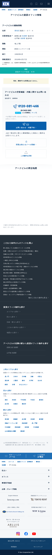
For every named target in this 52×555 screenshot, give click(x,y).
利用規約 (14, 546)
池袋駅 (35, 10)
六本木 (15, 376)
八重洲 (15, 380)
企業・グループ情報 (9, 489)
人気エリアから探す (10, 369)
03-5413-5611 (26, 110)
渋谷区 (14, 400)
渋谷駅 (33, 419)
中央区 (33, 400)
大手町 (31, 380)
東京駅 (7, 419)
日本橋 (24, 376)
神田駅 (27, 427)
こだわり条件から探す (15, 327)
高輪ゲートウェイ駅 (11, 423)
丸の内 (40, 380)
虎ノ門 (7, 376)
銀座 (6, 384)
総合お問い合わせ (14, 541)
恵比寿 (7, 380)
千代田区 (23, 400)
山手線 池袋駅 (12, 353)
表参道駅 (24, 423)
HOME (3, 10)
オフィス (11, 461)
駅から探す (7, 410)
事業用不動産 (7, 483)
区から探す (11, 317)
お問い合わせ (41, 4)
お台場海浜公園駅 (10, 431)
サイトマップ (38, 546)
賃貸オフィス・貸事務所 (16, 10)
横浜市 (24, 404)
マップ (34, 112)
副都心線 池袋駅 (12, 347)
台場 (13, 384)
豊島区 (28, 10)
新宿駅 (41, 419)
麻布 (23, 380)
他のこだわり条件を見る (37, 298)
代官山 (40, 376)
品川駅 (24, 419)
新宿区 (41, 400)
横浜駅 (22, 431)
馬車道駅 (17, 427)
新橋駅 (15, 419)
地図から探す (12, 332)
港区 (6, 400)
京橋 (32, 376)
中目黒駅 (7, 427)
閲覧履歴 (31, 4)
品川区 (7, 404)
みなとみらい (23, 384)
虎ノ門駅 (34, 423)
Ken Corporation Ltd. (6, 4)
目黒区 (15, 404)
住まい (4, 470)
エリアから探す (13, 311)
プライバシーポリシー (38, 541)
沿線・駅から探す (13, 322)
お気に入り (36, 4)
